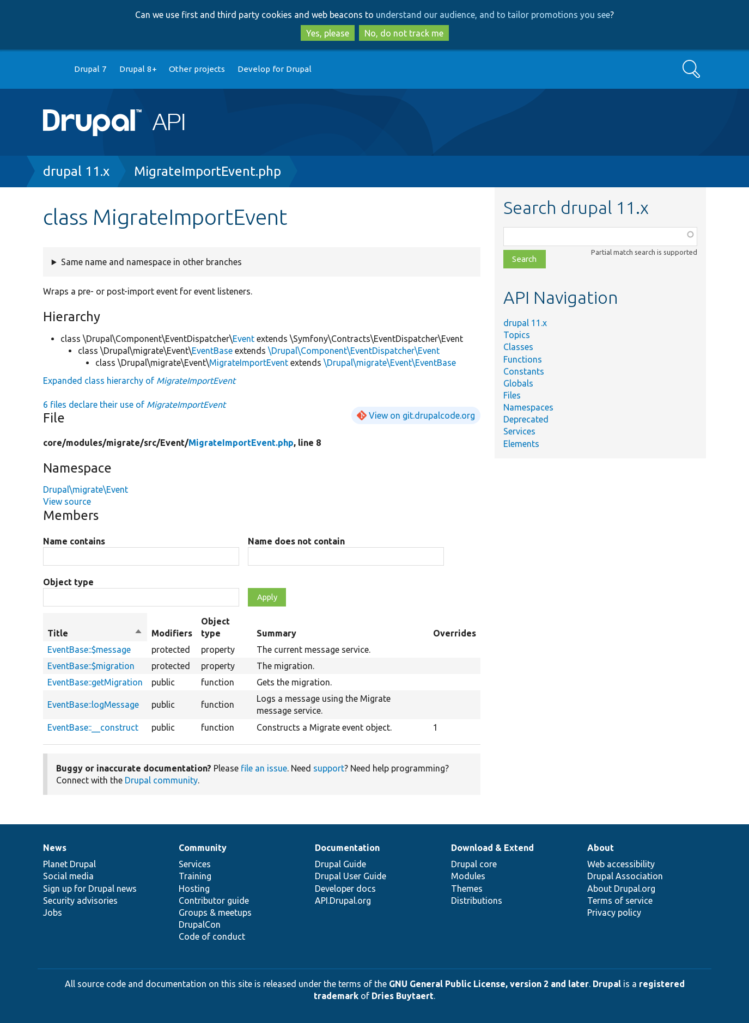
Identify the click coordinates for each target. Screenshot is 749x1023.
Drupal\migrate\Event (85, 489)
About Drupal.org (621, 888)
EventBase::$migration (91, 666)
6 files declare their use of (134, 404)
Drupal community (161, 780)
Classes (518, 347)
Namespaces (528, 407)
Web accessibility (621, 864)
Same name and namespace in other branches (151, 262)
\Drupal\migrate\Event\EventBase (390, 362)
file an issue (264, 768)
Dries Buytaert (403, 996)
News (54, 848)
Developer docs (345, 888)
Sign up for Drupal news (90, 888)
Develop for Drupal (275, 68)
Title (95, 633)
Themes (467, 888)
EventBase (212, 351)
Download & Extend (492, 848)
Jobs (52, 912)
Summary (276, 633)
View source (67, 501)
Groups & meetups (215, 912)
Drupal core (474, 864)
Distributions (476, 900)
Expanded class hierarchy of (139, 380)
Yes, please (327, 33)
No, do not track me (403, 33)
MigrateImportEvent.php (207, 171)
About (600, 848)
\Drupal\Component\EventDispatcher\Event (354, 351)
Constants (523, 371)
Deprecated (526, 419)
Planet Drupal (69, 864)
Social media (68, 876)
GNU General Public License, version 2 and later (489, 984)
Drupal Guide (340, 864)
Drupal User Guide (350, 876)
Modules (468, 876)
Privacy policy (614, 912)
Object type (68, 582)
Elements (521, 444)
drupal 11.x (76, 171)
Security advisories (80, 900)
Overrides (454, 633)
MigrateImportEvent (248, 362)
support (328, 768)
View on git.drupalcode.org (422, 415)
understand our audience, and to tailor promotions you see (493, 15)
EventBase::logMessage (93, 704)
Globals (518, 383)
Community (203, 848)
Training (195, 876)
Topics (516, 335)
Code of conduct (212, 936)
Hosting (194, 888)
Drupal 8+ (138, 68)
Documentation (347, 848)
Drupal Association (625, 876)
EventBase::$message (89, 649)
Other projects (197, 68)
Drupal (607, 984)
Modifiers (171, 633)
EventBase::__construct (92, 727)
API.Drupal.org (343, 900)
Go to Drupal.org (53, 69)
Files (512, 395)
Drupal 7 (90, 68)
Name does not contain (296, 541)
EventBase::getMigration (95, 682)
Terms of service (620, 900)
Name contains (74, 541)
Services (519, 431)
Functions (522, 359)
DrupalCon (200, 924)
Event (243, 339)
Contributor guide (214, 900)
